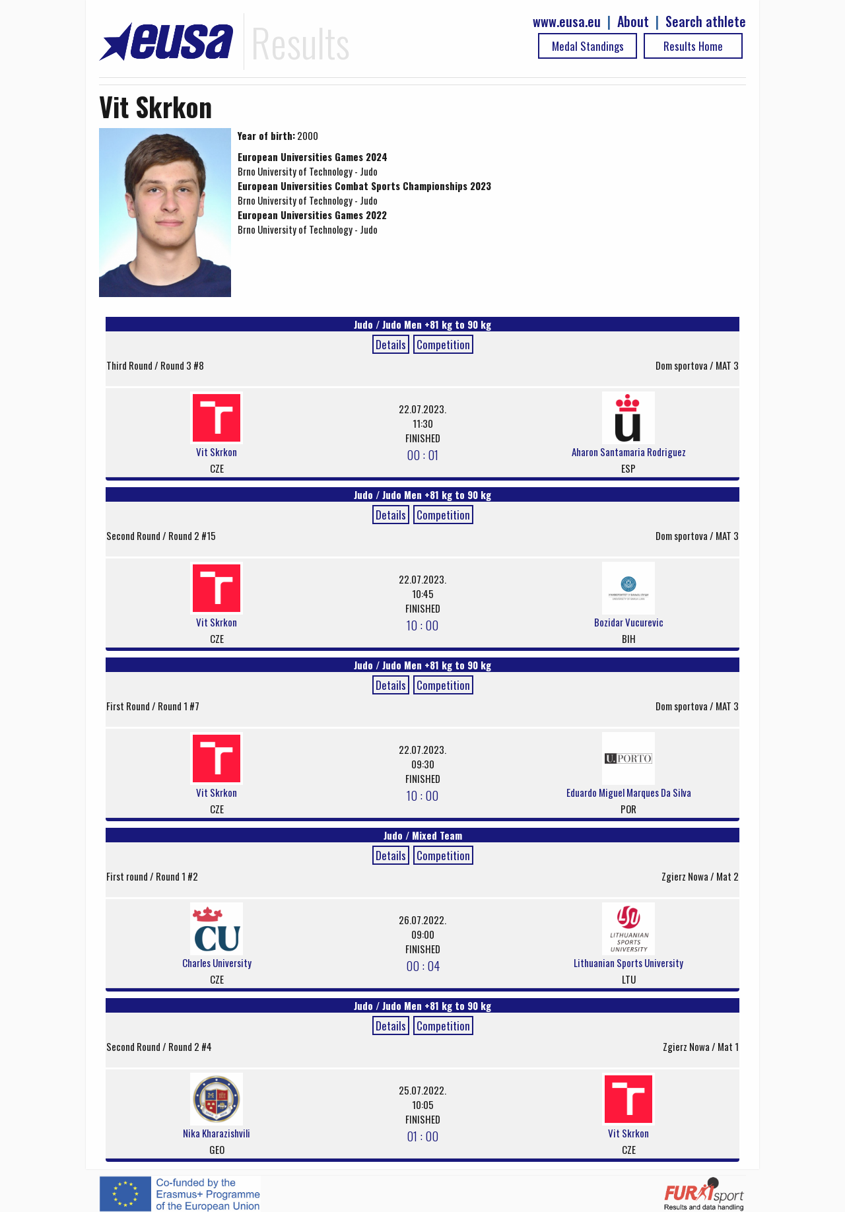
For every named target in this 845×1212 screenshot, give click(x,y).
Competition (443, 344)
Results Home (693, 46)
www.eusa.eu (567, 21)
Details (391, 344)
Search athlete (705, 21)
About (633, 21)
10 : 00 (422, 624)
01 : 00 (422, 1135)
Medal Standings (588, 46)
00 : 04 (423, 965)
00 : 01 (422, 454)
